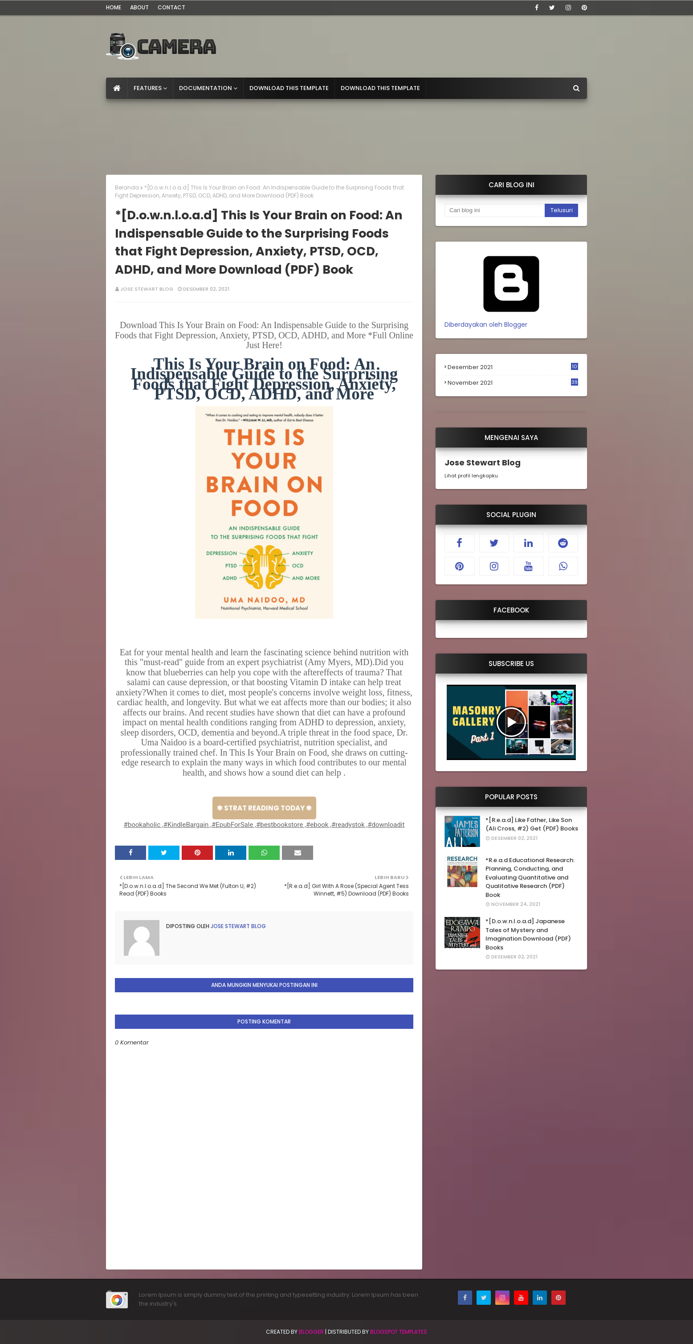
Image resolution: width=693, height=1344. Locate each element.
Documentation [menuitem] (205, 88)
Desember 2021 (513, 367)
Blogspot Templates (398, 1332)
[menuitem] (117, 88)
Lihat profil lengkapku (471, 475)
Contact (171, 7)
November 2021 (513, 382)
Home (113, 7)
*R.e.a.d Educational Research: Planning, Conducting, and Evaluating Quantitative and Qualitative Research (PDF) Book (530, 877)
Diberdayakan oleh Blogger (511, 320)
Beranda (127, 187)
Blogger (311, 1332)
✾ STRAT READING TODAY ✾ (264, 808)
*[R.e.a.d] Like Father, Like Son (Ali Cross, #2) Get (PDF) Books (531, 824)
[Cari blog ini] (494, 210)
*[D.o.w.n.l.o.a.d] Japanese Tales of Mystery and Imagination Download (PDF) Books (528, 934)
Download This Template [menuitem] (289, 88)
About (139, 7)
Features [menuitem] (148, 88)
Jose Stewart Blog (146, 288)
